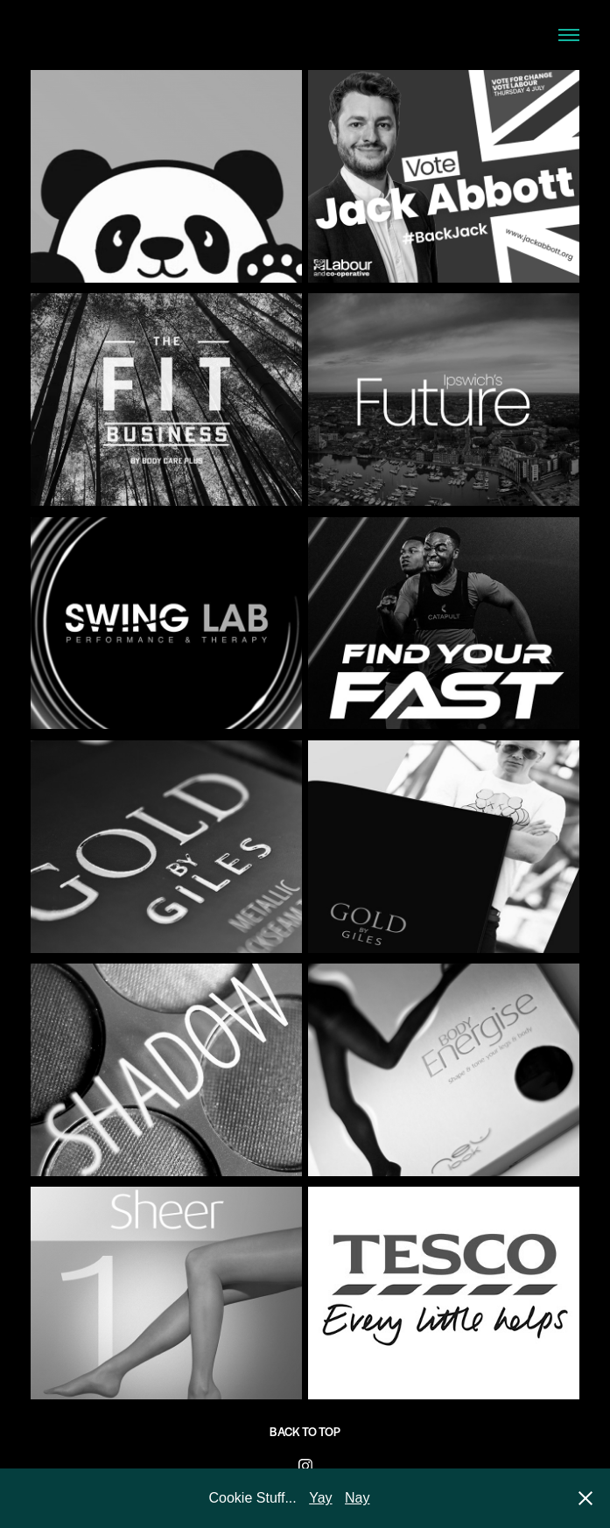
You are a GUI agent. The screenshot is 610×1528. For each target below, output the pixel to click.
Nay (357, 1497)
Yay (320, 1497)
